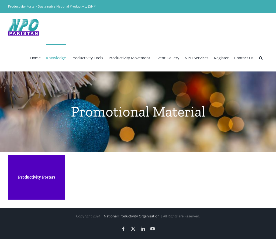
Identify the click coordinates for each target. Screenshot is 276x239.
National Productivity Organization (132, 216)
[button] (261, 57)
